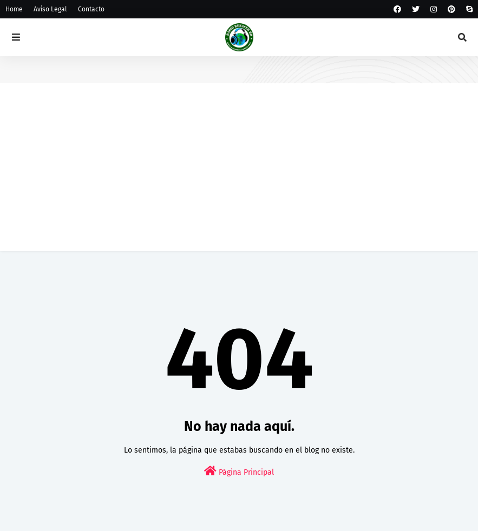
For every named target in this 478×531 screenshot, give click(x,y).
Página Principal (239, 471)
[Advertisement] (239, 175)
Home (14, 9)
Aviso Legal (50, 9)
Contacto (91, 9)
